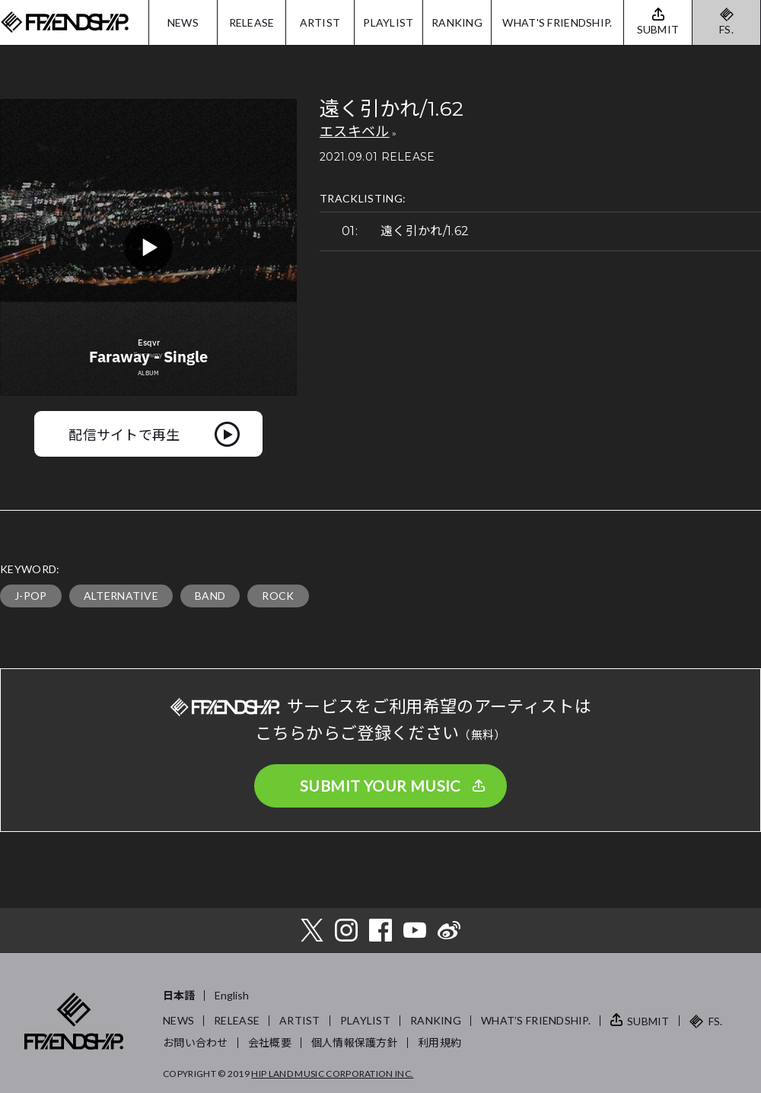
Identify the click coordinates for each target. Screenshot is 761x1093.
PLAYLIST (388, 22)
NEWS (183, 22)
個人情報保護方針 (354, 1042)
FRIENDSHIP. (64, 22)
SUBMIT (648, 1021)
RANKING (456, 22)
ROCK (278, 595)
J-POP (30, 595)
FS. (726, 29)
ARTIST (320, 22)
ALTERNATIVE (121, 595)
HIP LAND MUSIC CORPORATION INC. (332, 1073)
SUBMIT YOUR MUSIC (380, 785)
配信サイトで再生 (124, 434)
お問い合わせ (195, 1042)
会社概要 (269, 1042)
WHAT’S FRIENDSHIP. (536, 1020)
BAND (210, 595)
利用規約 (439, 1042)
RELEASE (252, 22)
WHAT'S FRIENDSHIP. (557, 22)
